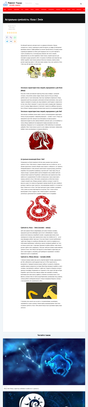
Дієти (63, 9)
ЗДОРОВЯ (16, 9)
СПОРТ (27, 9)
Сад (22, 9)
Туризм (85, 9)
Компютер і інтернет (63, 399)
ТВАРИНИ (43, 9)
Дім (5, 9)
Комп (32, 9)
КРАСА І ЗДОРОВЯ (45, 397)
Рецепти (79, 9)
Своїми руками (54, 395)
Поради (58, 9)
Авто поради (62, 393)
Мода (68, 9)
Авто (73, 9)
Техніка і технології (45, 395)
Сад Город (43, 399)
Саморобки (51, 9)
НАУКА (37, 9)
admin (13, 27)
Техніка (10, 9)
